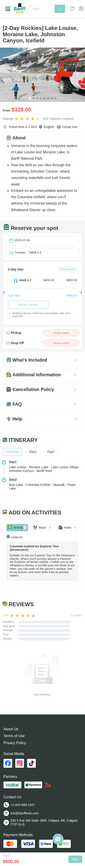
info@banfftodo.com (24, 813)
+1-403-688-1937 (22, 805)
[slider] (27, 118)
